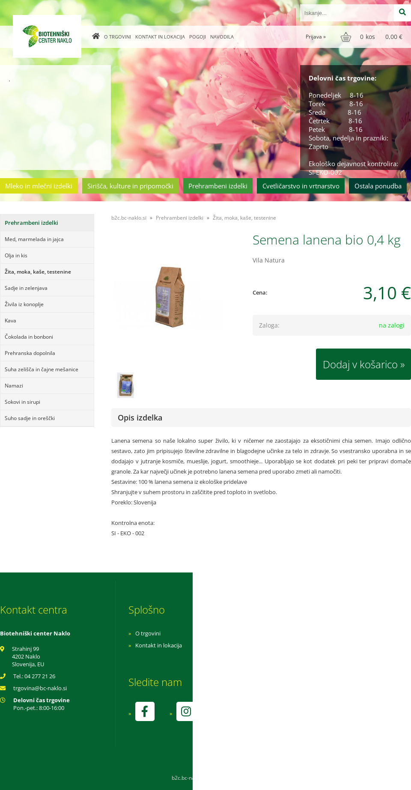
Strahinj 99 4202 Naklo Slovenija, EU (28, 656)
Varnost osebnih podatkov (284, 657)
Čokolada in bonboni (29, 336)
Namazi (14, 385)
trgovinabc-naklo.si (40, 688)
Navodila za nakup (274, 633)
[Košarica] (372, 37)
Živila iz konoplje (24, 304)
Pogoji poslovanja (272, 645)
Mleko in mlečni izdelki (38, 186)
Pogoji (197, 36)
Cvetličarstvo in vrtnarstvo (301, 186)
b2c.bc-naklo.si (128, 217)
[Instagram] (186, 711)
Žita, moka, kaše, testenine (38, 271)
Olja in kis (16, 255)
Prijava (316, 36)
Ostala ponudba (378, 186)
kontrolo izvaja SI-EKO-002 (283, 717)
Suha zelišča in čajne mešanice (41, 369)
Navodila (222, 36)
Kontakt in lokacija (160, 36)
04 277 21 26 (39, 676)
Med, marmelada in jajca (34, 239)
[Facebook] (144, 711)
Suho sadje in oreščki (30, 418)
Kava (10, 320)
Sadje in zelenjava (26, 288)
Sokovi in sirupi (22, 401)
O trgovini (117, 36)
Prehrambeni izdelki (217, 186)
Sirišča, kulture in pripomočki (130, 186)
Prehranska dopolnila (30, 353)
